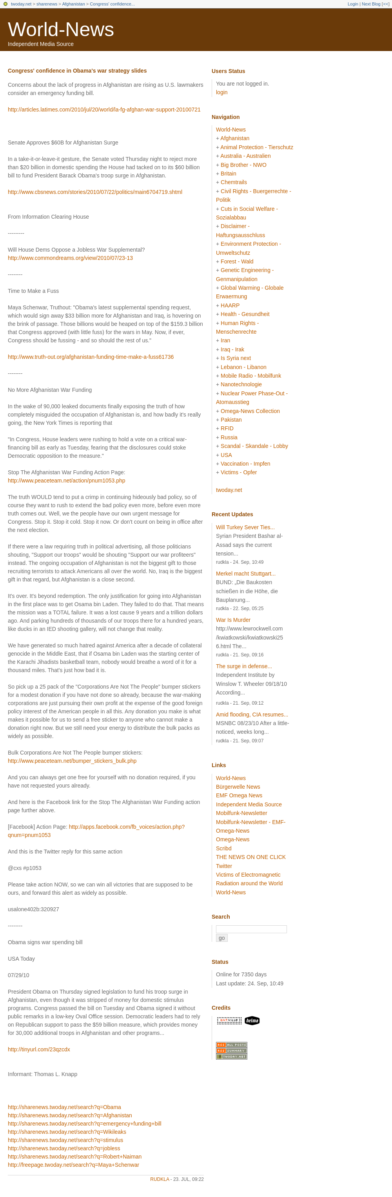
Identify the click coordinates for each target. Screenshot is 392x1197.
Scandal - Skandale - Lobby (254, 446)
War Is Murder (233, 620)
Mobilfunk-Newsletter (241, 813)
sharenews (46, 4)
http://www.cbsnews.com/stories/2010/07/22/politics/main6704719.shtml (95, 192)
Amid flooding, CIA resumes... (252, 714)
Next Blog (371, 4)
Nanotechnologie (241, 384)
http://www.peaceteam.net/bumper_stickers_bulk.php (72, 761)
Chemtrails (234, 182)
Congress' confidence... (112, 4)
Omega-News (233, 839)
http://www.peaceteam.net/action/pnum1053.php (66, 480)
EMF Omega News (239, 795)
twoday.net (21, 4)
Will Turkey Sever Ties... (245, 527)
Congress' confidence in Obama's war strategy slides (77, 71)
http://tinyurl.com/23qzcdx (39, 1049)
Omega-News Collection (250, 411)
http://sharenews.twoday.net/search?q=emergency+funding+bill (85, 1123)
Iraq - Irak (232, 349)
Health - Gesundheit (245, 314)
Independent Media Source (249, 804)
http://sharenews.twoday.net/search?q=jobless (64, 1148)
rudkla (159, 1179)
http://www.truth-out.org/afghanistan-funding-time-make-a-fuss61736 (91, 357)
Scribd (224, 848)
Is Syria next (236, 358)
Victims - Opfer (239, 472)
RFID (227, 428)
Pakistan (231, 420)
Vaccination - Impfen (245, 464)
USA (226, 455)
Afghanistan (73, 4)
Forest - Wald (237, 261)
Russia (229, 437)
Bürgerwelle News (238, 787)
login (222, 92)
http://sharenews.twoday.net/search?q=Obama (64, 1107)
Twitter (224, 866)
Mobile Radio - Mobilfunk (251, 376)
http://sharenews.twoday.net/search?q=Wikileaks (67, 1132)
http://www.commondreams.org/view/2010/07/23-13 (70, 258)
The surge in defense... (244, 666)
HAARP (230, 305)
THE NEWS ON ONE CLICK (251, 857)
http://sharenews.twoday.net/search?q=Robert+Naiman (75, 1156)
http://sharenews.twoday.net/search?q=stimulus (65, 1140)
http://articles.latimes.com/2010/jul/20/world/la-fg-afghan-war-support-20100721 (104, 109)
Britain (228, 173)
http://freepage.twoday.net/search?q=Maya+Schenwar (73, 1165)
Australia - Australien (245, 156)
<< (385, 4)
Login (353, 4)
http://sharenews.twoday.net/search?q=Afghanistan (70, 1115)
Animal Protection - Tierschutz (256, 147)
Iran (225, 340)
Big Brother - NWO (244, 165)
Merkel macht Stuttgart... (246, 573)
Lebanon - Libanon (244, 367)
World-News (61, 29)
